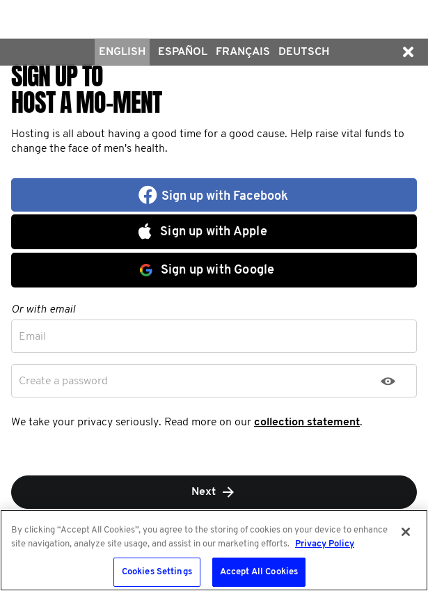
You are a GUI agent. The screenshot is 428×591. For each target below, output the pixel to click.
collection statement (307, 422)
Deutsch (303, 52)
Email (32, 336)
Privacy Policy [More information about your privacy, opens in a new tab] (324, 544)
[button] (408, 52)
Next (214, 492)
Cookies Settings (157, 571)
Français (243, 52)
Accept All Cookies (259, 571)
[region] (214, 550)
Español (182, 52)
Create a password (63, 381)
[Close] (405, 532)
